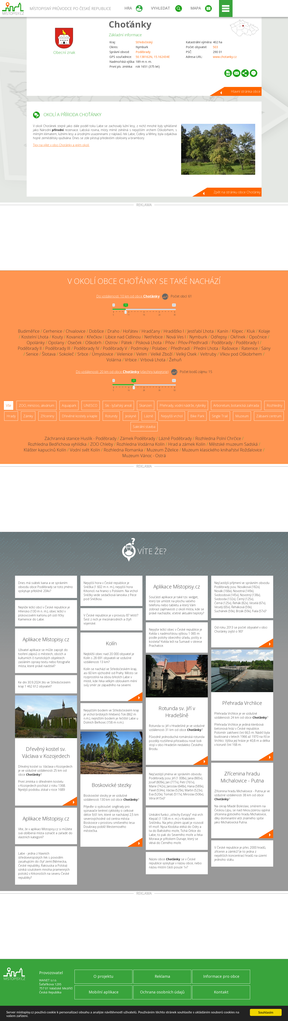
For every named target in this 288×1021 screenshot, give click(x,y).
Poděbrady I (247, 342)
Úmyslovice (102, 354)
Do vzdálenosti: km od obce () (122, 371)
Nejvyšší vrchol (172, 416)
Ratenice (249, 348)
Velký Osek (186, 354)
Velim (141, 354)
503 (215, 47)
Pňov (170, 342)
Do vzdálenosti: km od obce (128, 296)
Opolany (56, 342)
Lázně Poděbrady (175, 438)
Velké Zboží (161, 354)
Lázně (148, 416)
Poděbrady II (30, 348)
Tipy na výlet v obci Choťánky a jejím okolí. (61, 145)
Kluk (251, 331)
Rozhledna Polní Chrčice (218, 438)
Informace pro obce (221, 976)
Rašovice (230, 348)
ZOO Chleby (101, 444)
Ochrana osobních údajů (162, 991)
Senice (32, 354)
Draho (113, 331)
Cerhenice (52, 331)
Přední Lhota (206, 348)
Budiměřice (29, 331)
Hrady (11, 416)
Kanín (222, 331)
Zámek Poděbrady (137, 438)
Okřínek (237, 337)
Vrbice (131, 360)
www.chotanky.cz (225, 57)
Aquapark (69, 405)
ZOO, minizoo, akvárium (36, 405)
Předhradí (180, 348)
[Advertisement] (144, 238)
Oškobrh (93, 342)
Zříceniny (47, 416)
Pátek (126, 342)
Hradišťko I (174, 331)
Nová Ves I (176, 337)
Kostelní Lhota (34, 337)
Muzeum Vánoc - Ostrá (144, 455)
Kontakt (221, 991)
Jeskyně (130, 416)
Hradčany (151, 331)
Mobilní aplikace (104, 991)
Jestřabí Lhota (200, 331)
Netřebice (153, 337)
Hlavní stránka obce (245, 91)
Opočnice (258, 337)
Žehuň (175, 360)
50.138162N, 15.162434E (153, 57)
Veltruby (208, 354)
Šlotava (49, 354)
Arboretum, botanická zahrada (236, 405)
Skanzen (145, 405)
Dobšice (96, 331)
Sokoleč (66, 354)
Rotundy (111, 416)
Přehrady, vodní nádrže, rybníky (183, 405)
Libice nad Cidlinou (123, 337)
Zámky (28, 416)
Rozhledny (274, 405)
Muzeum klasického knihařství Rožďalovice (222, 450)
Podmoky (140, 348)
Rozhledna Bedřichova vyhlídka (57, 444)
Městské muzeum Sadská (233, 444)
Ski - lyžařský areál (118, 405)
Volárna (113, 360)
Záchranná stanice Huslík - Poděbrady (80, 438)
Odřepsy (219, 337)
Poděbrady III (57, 348)
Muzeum (242, 416)
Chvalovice (75, 331)
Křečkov (94, 337)
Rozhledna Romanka (123, 450)
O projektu (103, 976)
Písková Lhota (149, 342)
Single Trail (220, 416)
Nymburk (198, 337)
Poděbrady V (115, 348)
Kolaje (264, 331)
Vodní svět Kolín (85, 450)
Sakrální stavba (144, 426)
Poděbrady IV (86, 348)
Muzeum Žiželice (162, 450)
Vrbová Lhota (152, 360)
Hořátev (130, 331)
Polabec (159, 348)
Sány (265, 348)
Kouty (57, 337)
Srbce (82, 354)
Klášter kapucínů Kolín (45, 450)
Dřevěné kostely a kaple (79, 416)
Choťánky (130, 24)
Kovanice (74, 337)
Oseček (75, 342)
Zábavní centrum (268, 416)
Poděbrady (143, 52)
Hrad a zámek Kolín (186, 444)
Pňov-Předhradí (193, 342)
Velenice (125, 354)
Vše (8, 405)
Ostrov (111, 342)
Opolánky (36, 342)
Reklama (162, 976)
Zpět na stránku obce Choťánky (237, 192)
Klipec (237, 331)
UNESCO (90, 405)
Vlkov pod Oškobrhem (241, 354)
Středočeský (144, 42)
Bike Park (197, 416)
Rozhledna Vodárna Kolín (141, 444)
